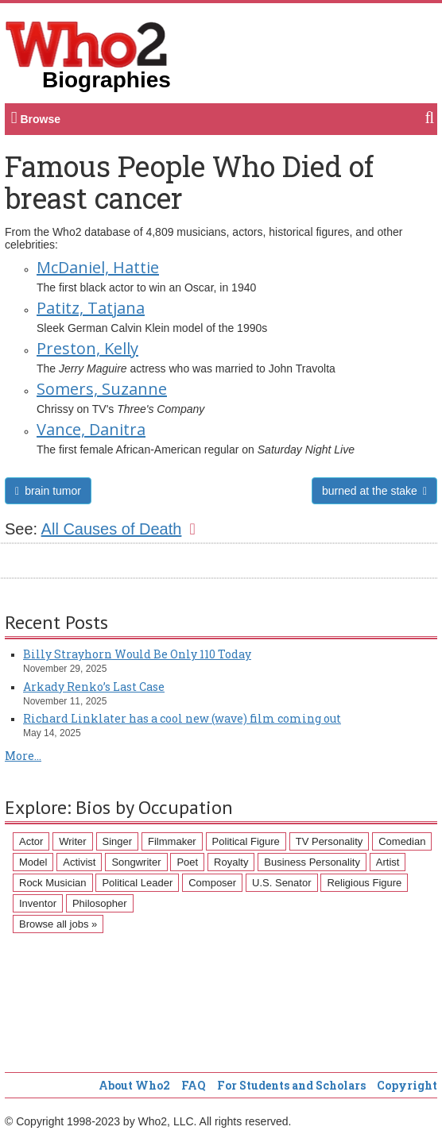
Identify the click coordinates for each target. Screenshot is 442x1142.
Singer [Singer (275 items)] (118, 841)
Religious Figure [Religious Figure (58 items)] (364, 883)
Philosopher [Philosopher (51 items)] (99, 903)
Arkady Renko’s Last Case (94, 686)
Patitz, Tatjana (91, 307)
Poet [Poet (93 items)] (187, 862)
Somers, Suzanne (102, 388)
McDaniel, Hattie (98, 267)
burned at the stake (374, 490)
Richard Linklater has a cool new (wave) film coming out (182, 718)
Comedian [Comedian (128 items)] (401, 841)
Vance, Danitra (91, 429)
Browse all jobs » (58, 924)
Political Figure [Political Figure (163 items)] (246, 841)
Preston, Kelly (87, 348)
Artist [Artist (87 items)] (388, 862)
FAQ (193, 1085)
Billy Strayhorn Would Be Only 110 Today (137, 654)
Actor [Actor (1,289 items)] (31, 841)
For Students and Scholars (291, 1085)
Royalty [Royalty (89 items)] (231, 862)
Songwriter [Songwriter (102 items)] (136, 862)
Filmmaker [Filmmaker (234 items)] (172, 841)
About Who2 (134, 1085)
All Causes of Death (118, 529)
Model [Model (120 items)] (33, 862)
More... (23, 755)
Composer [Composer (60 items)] (212, 883)
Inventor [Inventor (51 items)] (37, 903)
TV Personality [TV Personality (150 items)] (329, 841)
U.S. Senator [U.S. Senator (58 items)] (281, 883)
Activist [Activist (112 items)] (79, 862)
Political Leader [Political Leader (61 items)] (137, 883)
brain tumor (48, 490)
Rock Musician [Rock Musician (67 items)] (53, 883)
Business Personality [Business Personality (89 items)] (312, 862)
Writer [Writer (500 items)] (72, 841)
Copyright (407, 1085)
